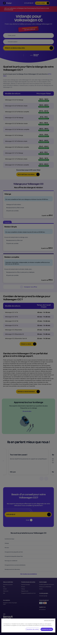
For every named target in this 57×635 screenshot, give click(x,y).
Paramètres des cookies (32, 629)
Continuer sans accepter (49, 620)
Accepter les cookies (46, 629)
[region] (28, 625)
